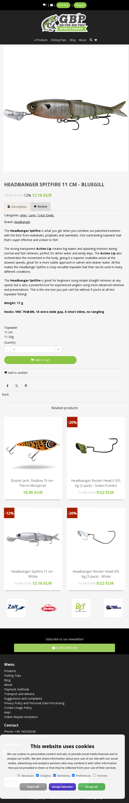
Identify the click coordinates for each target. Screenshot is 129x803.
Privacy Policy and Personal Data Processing (34, 703)
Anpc (7, 712)
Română (63, 5)
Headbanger (22, 222)
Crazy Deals (46, 215)
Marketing (61, 776)
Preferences (81, 776)
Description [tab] (17, 207)
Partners (100, 776)
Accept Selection (62, 787)
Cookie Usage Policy (18, 708)
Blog (72, 40)
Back (5, 394)
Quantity (10, 342)
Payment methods (16, 689)
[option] (65, 109)
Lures (32, 215)
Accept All (91, 787)
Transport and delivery (19, 694)
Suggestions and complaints (23, 698)
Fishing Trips (59, 40)
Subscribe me (64, 648)
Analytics (43, 776)
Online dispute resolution (21, 717)
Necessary (25, 776)
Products (41, 40)
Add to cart (40, 360)
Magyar (80, 5)
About (82, 40)
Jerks (23, 215)
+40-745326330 (25, 731)
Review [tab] (40, 206)
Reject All (33, 787)
